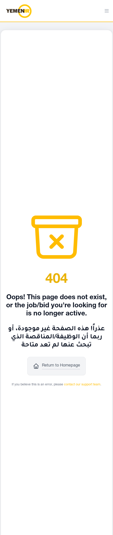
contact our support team (82, 384)
